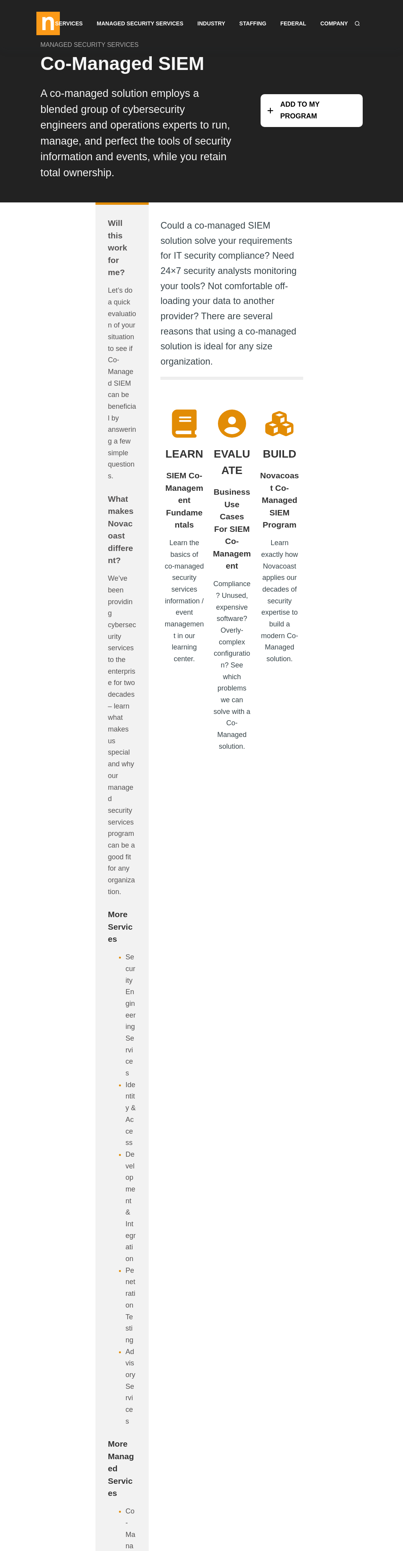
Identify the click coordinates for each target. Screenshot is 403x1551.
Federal (293, 23)
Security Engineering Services (85, 613)
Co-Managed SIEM (123, 67)
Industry (211, 23)
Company (334, 23)
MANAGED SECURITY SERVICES (90, 48)
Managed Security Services (140, 23)
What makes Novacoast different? (74, 379)
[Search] (357, 23)
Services (69, 23)
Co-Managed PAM (82, 864)
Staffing (252, 23)
